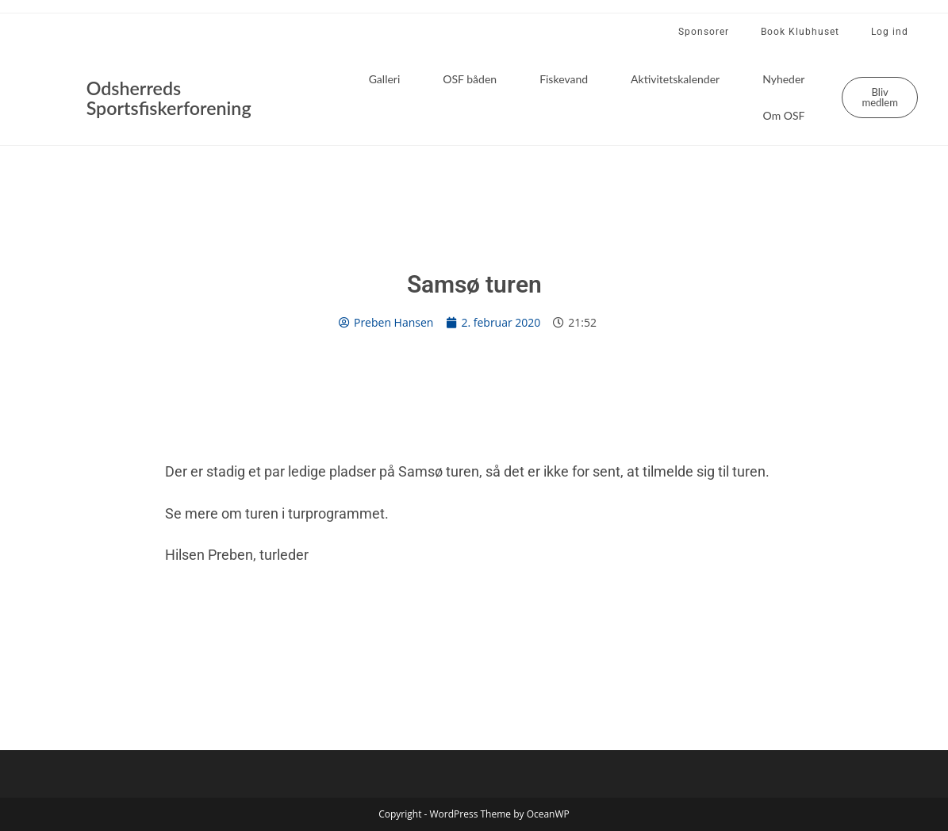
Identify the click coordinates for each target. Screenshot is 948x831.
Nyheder (783, 79)
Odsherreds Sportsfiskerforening (175, 97)
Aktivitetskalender (675, 79)
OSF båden (470, 79)
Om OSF (784, 115)
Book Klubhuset (800, 31)
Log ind (889, 31)
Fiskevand (563, 79)
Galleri (385, 79)
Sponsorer (703, 31)
